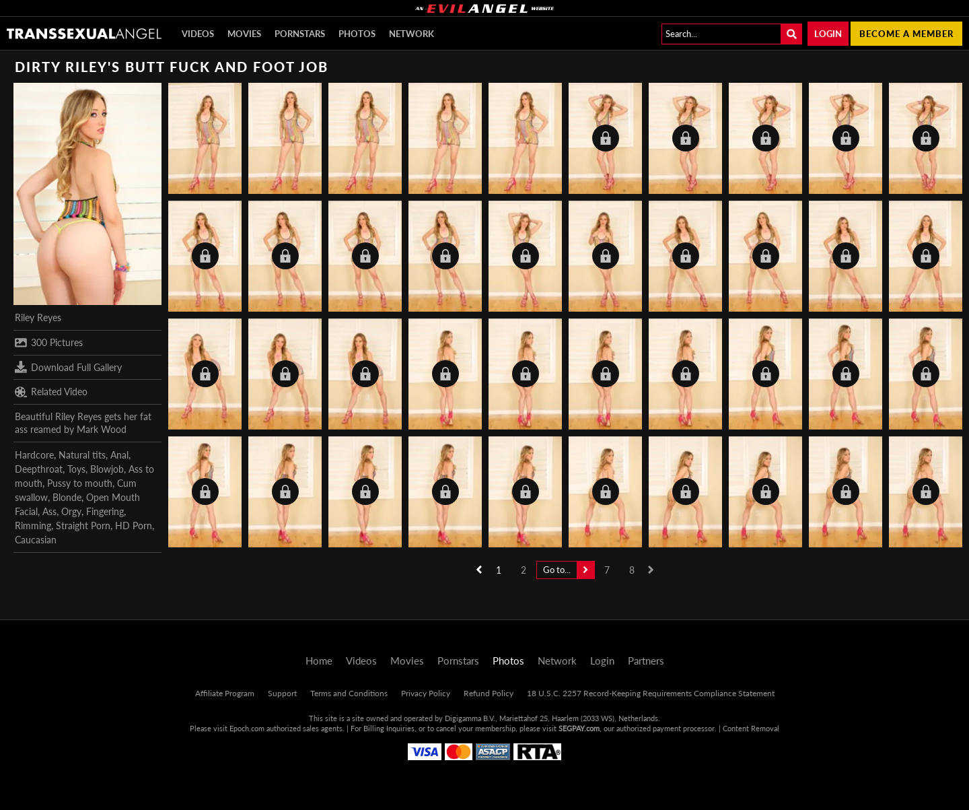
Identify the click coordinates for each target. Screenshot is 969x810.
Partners (646, 660)
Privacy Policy (425, 693)
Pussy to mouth (79, 483)
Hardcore (34, 455)
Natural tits (82, 455)
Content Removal (751, 728)
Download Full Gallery (68, 367)
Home (319, 660)
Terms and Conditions (349, 693)
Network (411, 33)
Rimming (33, 525)
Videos (198, 33)
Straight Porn (83, 525)
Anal (119, 455)
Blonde (66, 497)
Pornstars (300, 33)
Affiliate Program (224, 693)
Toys (76, 469)
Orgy (71, 511)
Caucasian (36, 539)
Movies (244, 33)
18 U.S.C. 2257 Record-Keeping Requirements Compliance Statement (651, 693)
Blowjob (107, 469)
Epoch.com (246, 728)
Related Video (51, 392)
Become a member (906, 33)
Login (828, 33)
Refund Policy (488, 693)
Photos (356, 33)
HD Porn (133, 525)
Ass (49, 511)
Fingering (105, 511)
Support (282, 693)
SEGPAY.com (579, 728)
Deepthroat (39, 469)
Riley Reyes (38, 317)
